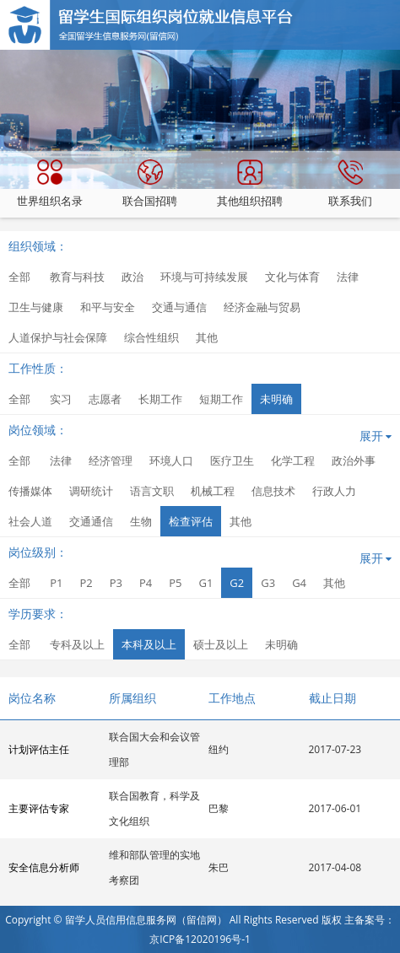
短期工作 (221, 399)
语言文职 (152, 490)
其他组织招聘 (250, 183)
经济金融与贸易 (262, 307)
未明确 (276, 399)
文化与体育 (292, 276)
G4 (299, 582)
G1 (205, 582)
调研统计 (91, 490)
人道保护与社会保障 (57, 337)
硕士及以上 (220, 644)
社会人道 (30, 521)
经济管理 (110, 460)
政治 (132, 276)
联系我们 (350, 183)
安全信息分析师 (43, 867)
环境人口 (171, 460)
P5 (175, 582)
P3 (116, 582)
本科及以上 (149, 644)
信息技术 (273, 490)
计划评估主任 (38, 749)
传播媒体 (30, 490)
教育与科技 (77, 276)
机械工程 (213, 490)
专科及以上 (77, 644)
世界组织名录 (50, 183)
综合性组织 (151, 337)
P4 (145, 582)
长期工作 (160, 399)
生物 (141, 521)
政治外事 (354, 460)
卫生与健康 (35, 307)
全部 (19, 276)
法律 (348, 276)
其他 (207, 337)
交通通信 (91, 521)
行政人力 (334, 490)
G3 (268, 582)
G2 (237, 582)
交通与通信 (179, 307)
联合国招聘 (149, 183)
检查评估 (191, 521)
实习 (61, 399)
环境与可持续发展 (204, 276)
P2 (85, 582)
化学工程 (293, 460)
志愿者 (105, 399)
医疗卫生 (232, 460)
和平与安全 (107, 307)
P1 (56, 582)
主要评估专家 (38, 808)
